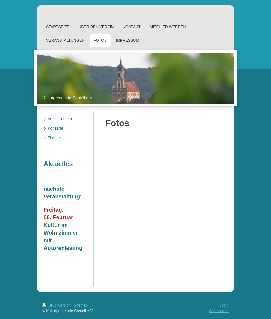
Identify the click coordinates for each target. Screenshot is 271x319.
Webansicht (219, 311)
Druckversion (57, 305)
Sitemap (81, 305)
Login (224, 305)
